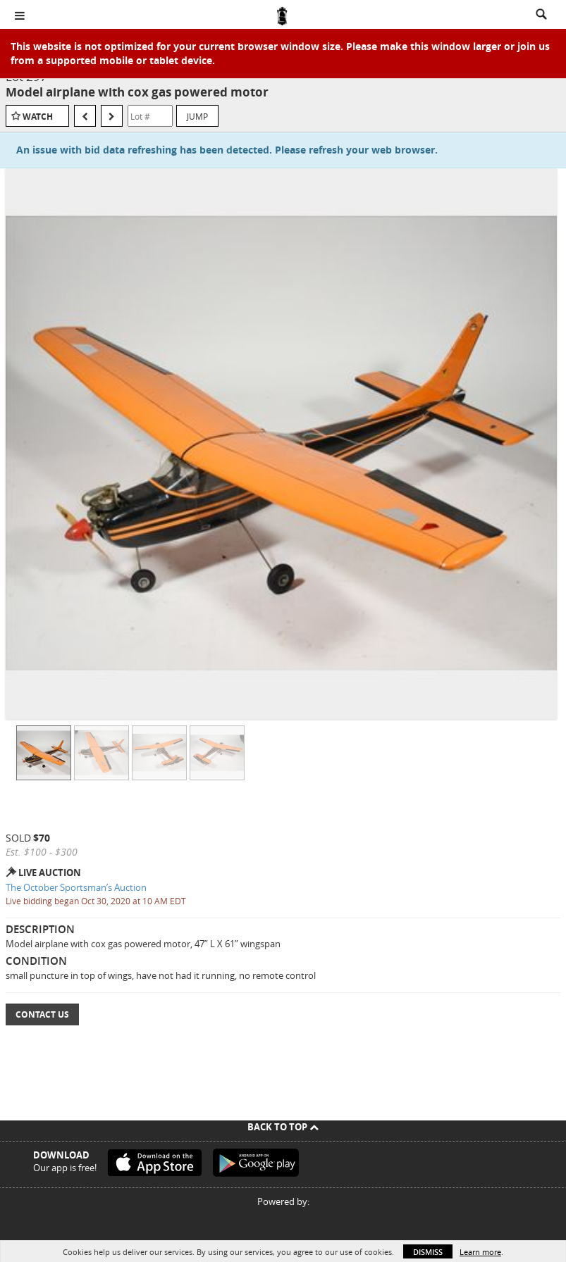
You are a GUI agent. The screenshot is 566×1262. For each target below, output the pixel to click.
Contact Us (42, 1014)
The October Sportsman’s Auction (76, 887)
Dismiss (428, 1252)
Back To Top (283, 1126)
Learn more (480, 1252)
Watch (38, 117)
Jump (197, 116)
